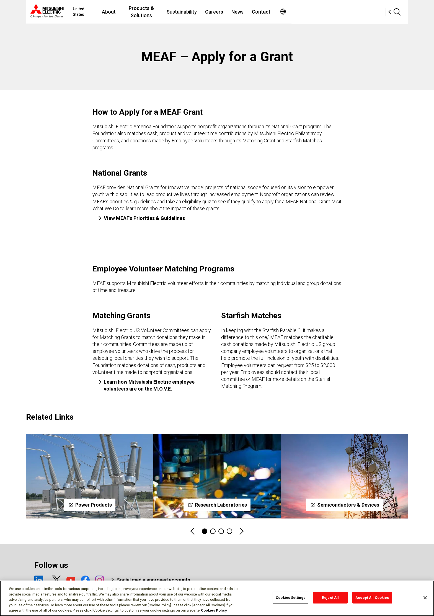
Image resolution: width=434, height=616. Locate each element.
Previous (193, 531)
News (292, 12)
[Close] (425, 598)
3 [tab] (221, 531)
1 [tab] (204, 531)
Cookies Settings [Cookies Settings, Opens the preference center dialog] (290, 598)
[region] (217, 598)
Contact (315, 12)
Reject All (330, 598)
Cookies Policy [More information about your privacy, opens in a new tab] (214, 610)
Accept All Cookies (372, 598)
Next (241, 531)
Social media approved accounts (153, 580)
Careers (268, 12)
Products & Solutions (189, 12)
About (150, 12)
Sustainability (236, 12)
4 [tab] (229, 531)
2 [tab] (213, 531)
